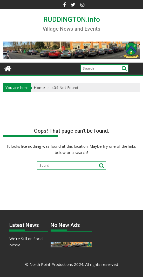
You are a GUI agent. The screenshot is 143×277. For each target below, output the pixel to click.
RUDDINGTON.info (71, 19)
